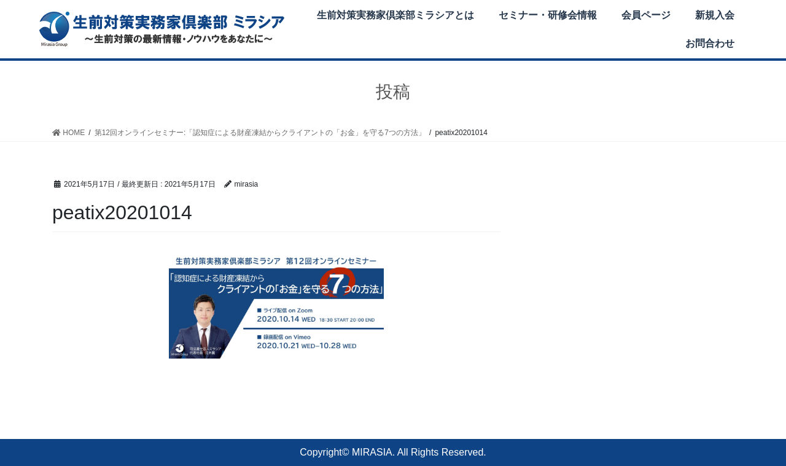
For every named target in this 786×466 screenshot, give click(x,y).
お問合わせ (709, 43)
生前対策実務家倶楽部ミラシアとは (395, 15)
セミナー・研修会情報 (548, 15)
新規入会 (714, 15)
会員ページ (646, 15)
